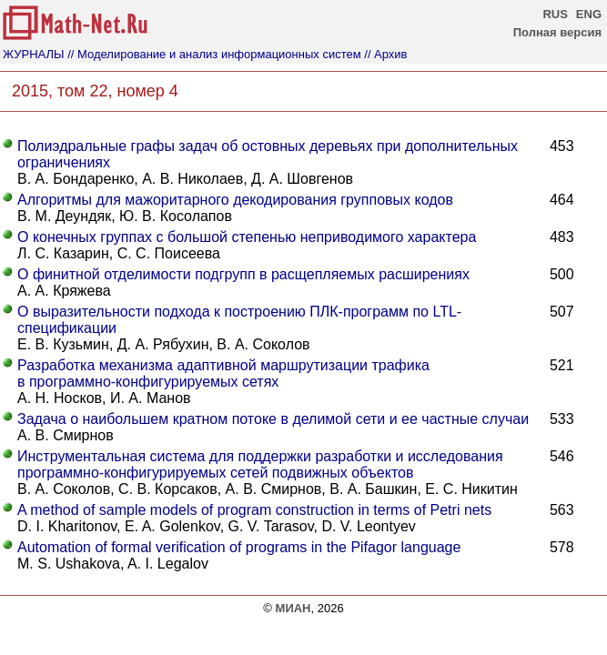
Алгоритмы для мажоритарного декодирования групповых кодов (235, 199)
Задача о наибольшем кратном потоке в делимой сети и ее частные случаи (273, 419)
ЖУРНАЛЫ (34, 54)
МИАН (293, 608)
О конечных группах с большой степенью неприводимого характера (246, 237)
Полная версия (557, 32)
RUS (554, 14)
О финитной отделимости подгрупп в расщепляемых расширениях (243, 274)
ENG (589, 14)
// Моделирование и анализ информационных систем (213, 54)
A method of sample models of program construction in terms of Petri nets (254, 510)
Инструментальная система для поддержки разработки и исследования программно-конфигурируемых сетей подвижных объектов (260, 464)
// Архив (385, 54)
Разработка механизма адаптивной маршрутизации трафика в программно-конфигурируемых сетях (223, 373)
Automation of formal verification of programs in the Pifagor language (238, 547)
